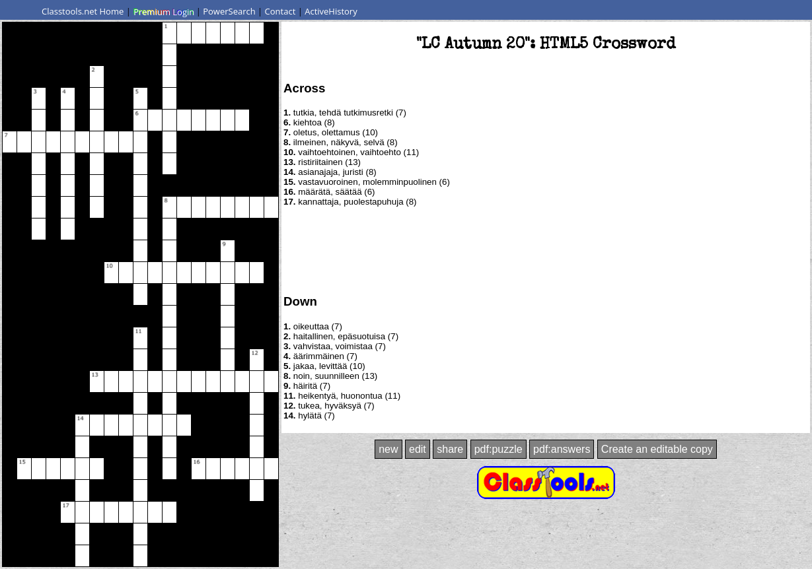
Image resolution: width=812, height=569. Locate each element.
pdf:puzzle (498, 449)
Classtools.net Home (83, 11)
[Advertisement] (545, 249)
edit (417, 449)
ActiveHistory (331, 11)
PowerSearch (229, 11)
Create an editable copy (657, 449)
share (450, 449)
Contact (280, 11)
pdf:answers (561, 449)
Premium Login (163, 11)
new (388, 449)
